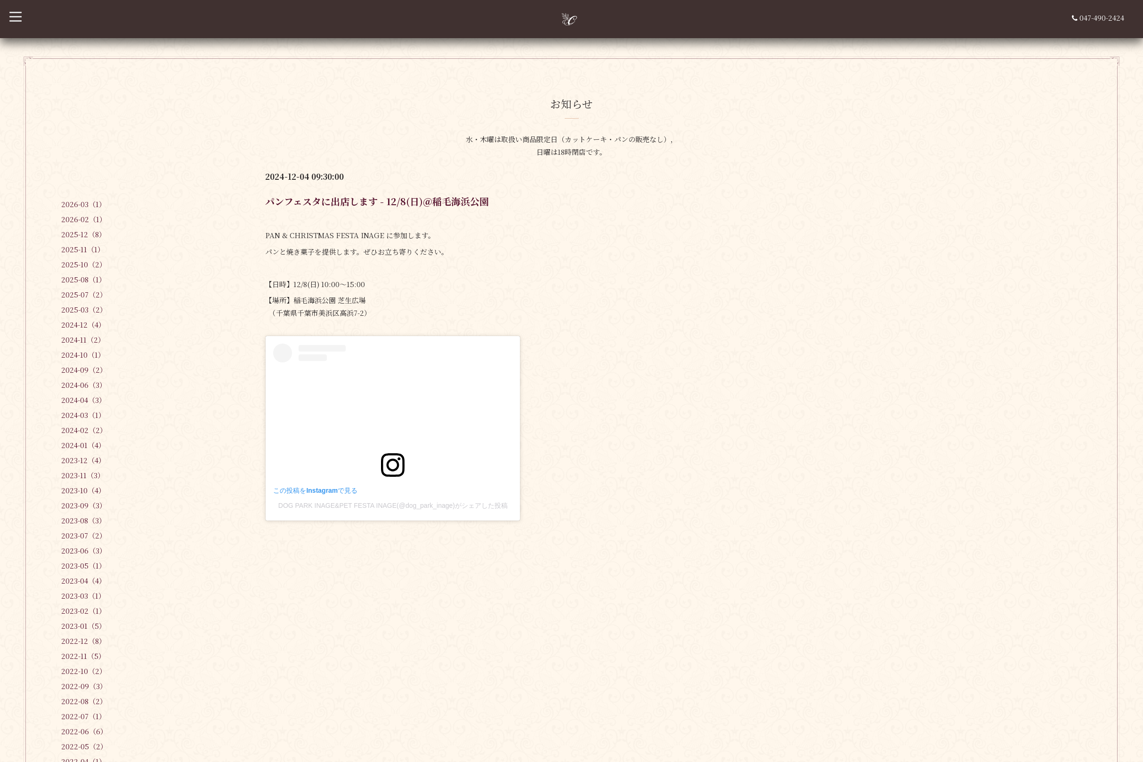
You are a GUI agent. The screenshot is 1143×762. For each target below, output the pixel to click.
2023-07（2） (83, 535)
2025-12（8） (83, 234)
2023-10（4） (83, 490)
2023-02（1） (83, 611)
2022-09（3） (84, 686)
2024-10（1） (83, 355)
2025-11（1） (83, 249)
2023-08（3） (83, 520)
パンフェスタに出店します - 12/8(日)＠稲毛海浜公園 (377, 201)
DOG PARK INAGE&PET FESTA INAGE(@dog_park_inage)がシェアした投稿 (393, 505)
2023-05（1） (83, 565)
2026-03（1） (83, 204)
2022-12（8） (83, 641)
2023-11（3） (83, 475)
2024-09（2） (84, 370)
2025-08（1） (83, 279)
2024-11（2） (83, 340)
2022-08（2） (84, 701)
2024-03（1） (83, 415)
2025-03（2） (84, 309)
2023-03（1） (83, 596)
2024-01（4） (83, 445)
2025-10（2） (83, 264)
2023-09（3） (83, 505)
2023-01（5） (83, 626)
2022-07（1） (83, 716)
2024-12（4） (83, 324)
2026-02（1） (83, 219)
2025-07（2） (84, 294)
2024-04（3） (83, 400)
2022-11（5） (83, 656)
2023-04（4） (83, 581)
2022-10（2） (83, 671)
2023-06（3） (83, 550)
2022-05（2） (84, 746)
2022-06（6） (84, 731)
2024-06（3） (83, 385)
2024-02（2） (84, 430)
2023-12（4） (83, 460)
